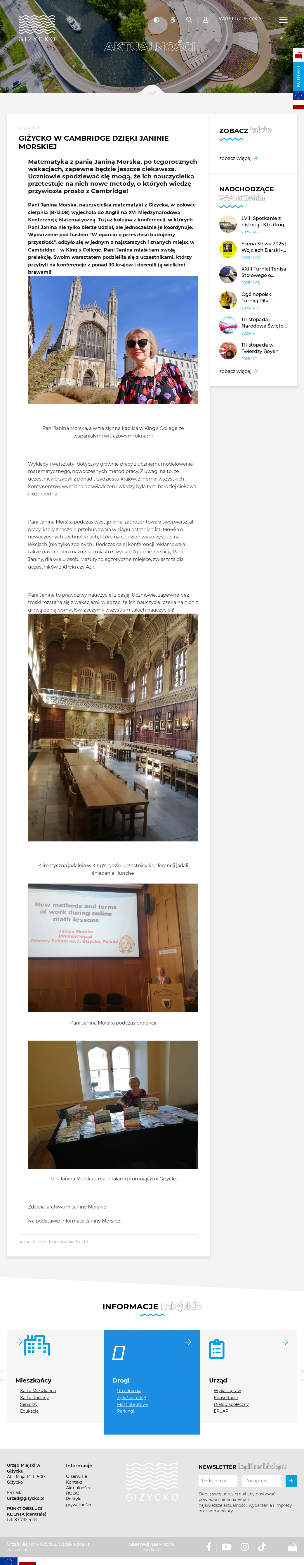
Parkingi (125, 1411)
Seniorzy (29, 1404)
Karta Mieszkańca (38, 1390)
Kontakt (298, 76)
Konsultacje (226, 1397)
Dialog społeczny (231, 1404)
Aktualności (78, 1487)
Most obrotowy (132, 1404)
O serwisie (76, 1476)
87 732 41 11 (25, 1519)
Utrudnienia (129, 1390)
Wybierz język (238, 15)
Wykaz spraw (227, 1390)
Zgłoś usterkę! (131, 1397)
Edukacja (29, 1411)
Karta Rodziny (34, 1397)
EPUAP (221, 1411)
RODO (72, 1493)
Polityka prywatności (78, 1501)
